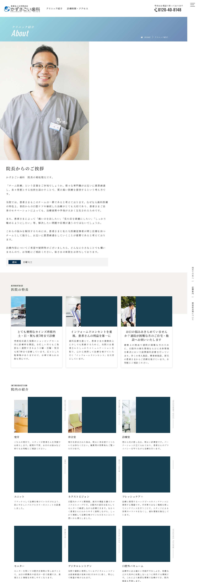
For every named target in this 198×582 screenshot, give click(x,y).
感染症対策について (192, 311)
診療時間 (99, 567)
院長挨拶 (58, 567)
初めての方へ (192, 273)
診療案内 (192, 290)
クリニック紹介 (43, 567)
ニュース (129, 567)
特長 (69, 567)
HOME (146, 37)
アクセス (113, 567)
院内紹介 (80, 567)
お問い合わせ (149, 567)
